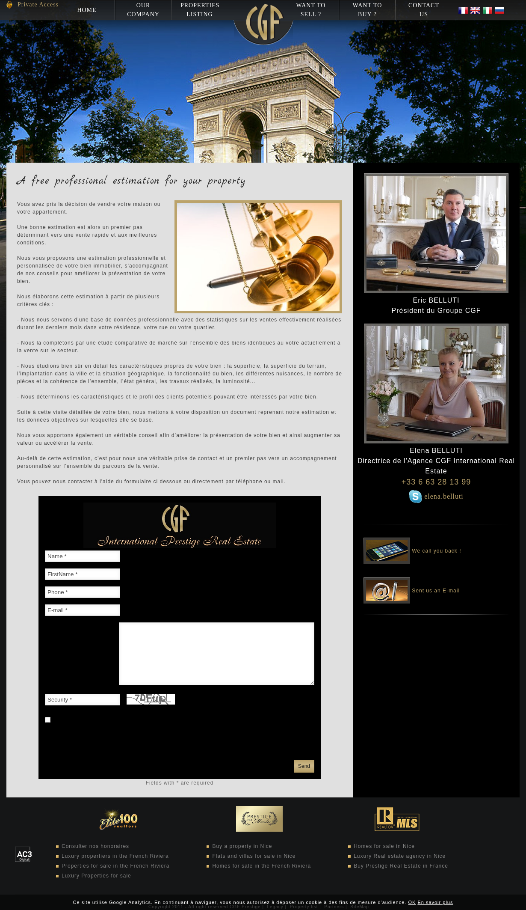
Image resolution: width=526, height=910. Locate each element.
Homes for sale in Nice (384, 846)
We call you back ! (412, 545)
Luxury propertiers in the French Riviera (115, 856)
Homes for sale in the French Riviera (261, 866)
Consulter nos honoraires (95, 846)
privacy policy (175, 749)
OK (412, 902)
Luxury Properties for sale (96, 876)
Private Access (38, 4)
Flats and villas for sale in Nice (254, 856)
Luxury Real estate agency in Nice (400, 856)
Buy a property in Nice (242, 846)
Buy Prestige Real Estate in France (401, 866)
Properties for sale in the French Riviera (115, 866)
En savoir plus (435, 902)
